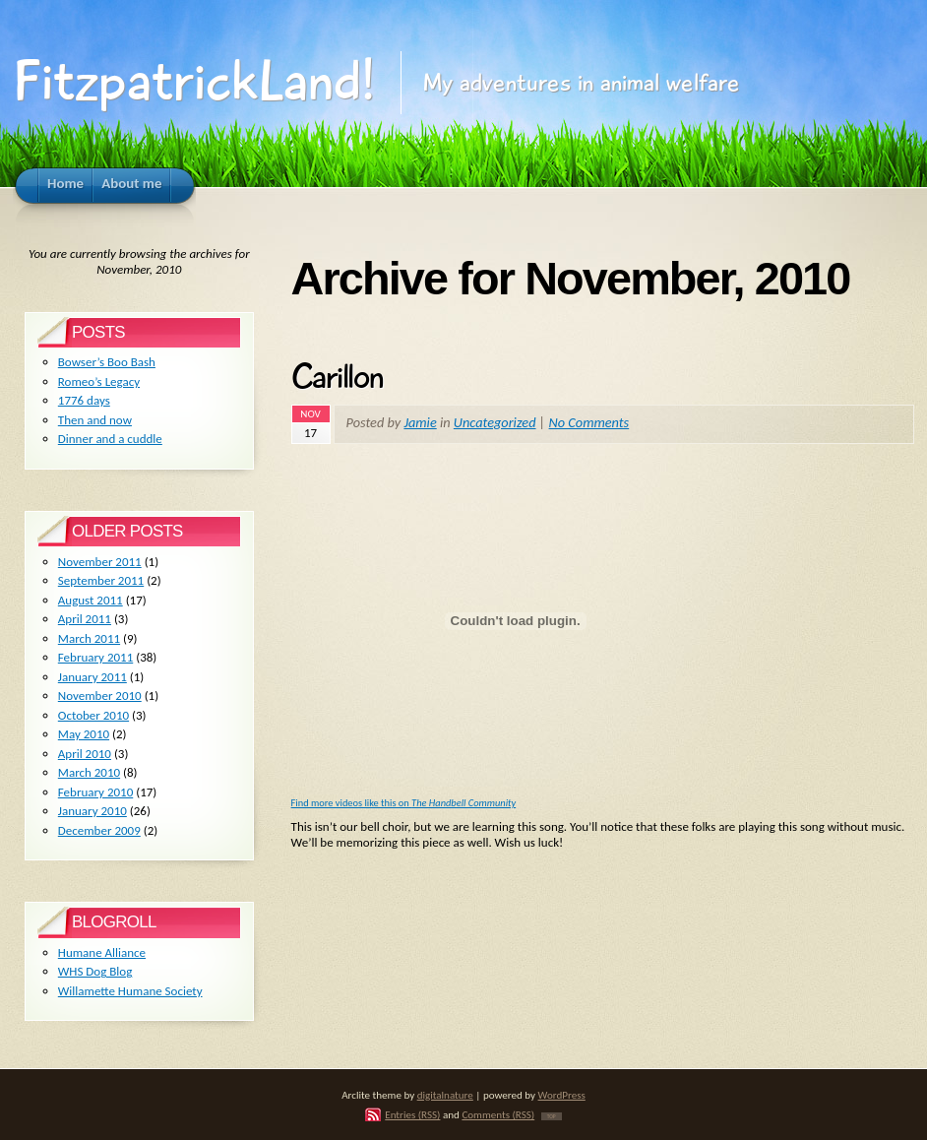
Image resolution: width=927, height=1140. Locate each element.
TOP (551, 1116)
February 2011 (95, 657)
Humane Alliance (102, 952)
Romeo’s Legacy (99, 381)
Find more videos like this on (404, 802)
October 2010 (93, 715)
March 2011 (89, 638)
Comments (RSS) (498, 1114)
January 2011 (92, 676)
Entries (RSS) (412, 1114)
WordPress (562, 1095)
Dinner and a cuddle (110, 438)
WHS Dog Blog (95, 971)
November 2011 (100, 561)
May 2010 (83, 734)
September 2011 (101, 580)
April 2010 (84, 753)
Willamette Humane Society (130, 990)
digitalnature (445, 1095)
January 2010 (92, 810)
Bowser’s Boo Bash (106, 361)
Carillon (337, 377)
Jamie (419, 422)
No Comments (589, 422)
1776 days (84, 400)
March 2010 (89, 772)
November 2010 (100, 695)
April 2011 (84, 618)
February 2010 (95, 792)
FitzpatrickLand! (194, 81)
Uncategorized (495, 422)
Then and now (95, 419)
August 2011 (90, 600)
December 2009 (99, 830)
